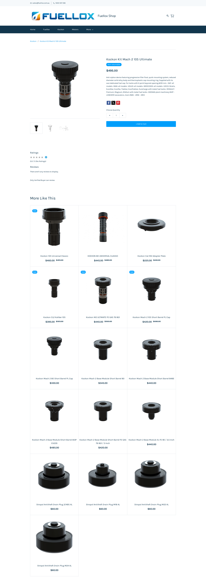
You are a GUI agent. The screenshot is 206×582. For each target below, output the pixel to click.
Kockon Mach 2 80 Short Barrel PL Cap (54, 377)
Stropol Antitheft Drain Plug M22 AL (151, 503)
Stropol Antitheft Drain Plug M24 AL (54, 565)
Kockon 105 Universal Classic (54, 255)
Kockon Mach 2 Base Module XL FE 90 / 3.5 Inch (151, 439)
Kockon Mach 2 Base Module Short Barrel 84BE (151, 377)
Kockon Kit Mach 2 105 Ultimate (53, 40)
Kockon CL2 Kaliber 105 (54, 316)
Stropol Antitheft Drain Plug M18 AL (103, 503)
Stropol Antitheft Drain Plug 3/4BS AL (54, 503)
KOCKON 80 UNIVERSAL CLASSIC (103, 255)
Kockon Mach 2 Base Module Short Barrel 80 (102, 377)
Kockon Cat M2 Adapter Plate (152, 255)
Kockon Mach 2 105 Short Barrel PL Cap (151, 316)
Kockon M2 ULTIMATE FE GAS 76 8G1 (103, 316)
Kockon (33, 40)
